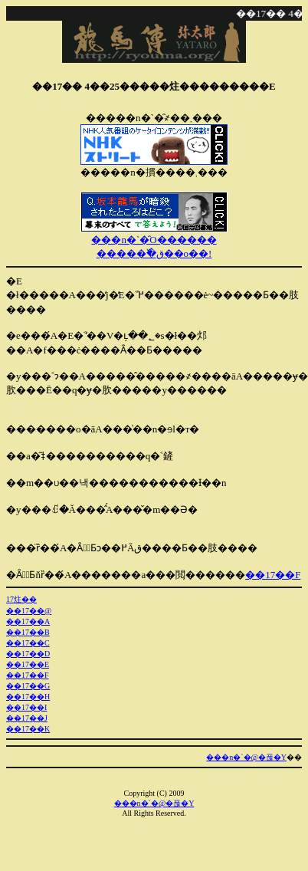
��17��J (27, 718)
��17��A (28, 621)
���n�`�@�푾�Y (246, 757)
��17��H (28, 696)
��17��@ (28, 610)
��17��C (28, 643)
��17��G (28, 686)
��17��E (27, 664)
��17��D (28, 653)
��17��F (272, 574)
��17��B (28, 632)
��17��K (28, 729)
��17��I (26, 707)
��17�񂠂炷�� (21, 599)
